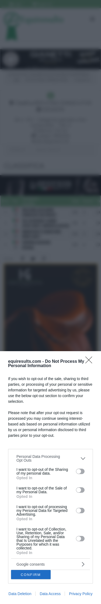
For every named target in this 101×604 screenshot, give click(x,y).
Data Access (50, 594)
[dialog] (50, 477)
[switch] (80, 471)
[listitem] (50, 458)
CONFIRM (31, 575)
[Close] (90, 362)
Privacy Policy (80, 594)
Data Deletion (20, 594)
